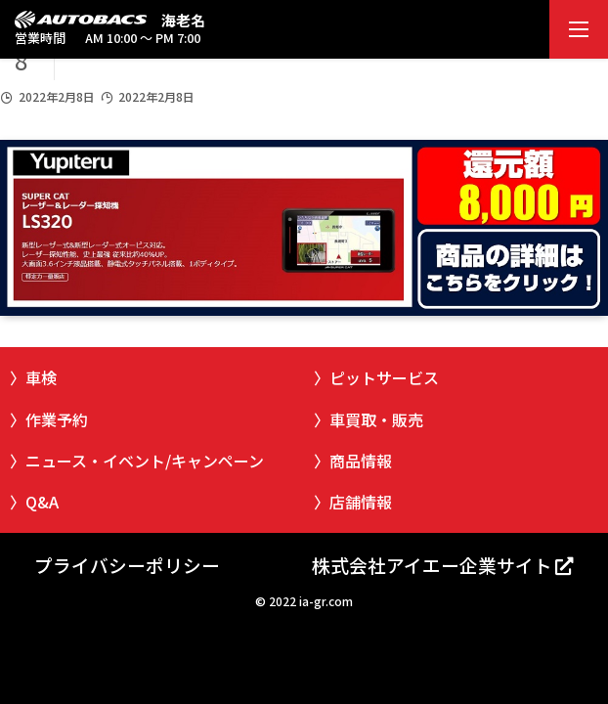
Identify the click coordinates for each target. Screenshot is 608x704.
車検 (41, 377)
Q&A (42, 501)
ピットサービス (384, 377)
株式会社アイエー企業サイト (432, 564)
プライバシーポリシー (127, 564)
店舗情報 (360, 501)
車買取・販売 (376, 419)
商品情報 (360, 460)
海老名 (183, 20)
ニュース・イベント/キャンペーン (144, 460)
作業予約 (56, 419)
